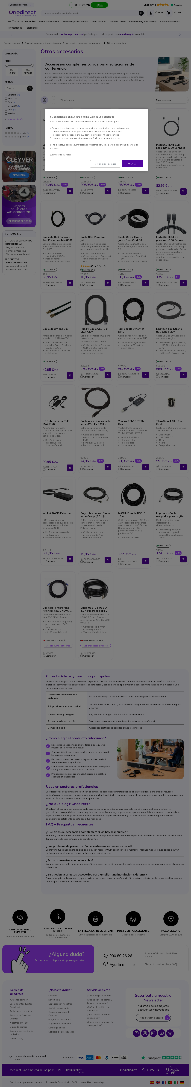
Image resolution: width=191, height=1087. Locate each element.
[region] (96, 140)
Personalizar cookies (105, 164)
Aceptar (132, 164)
